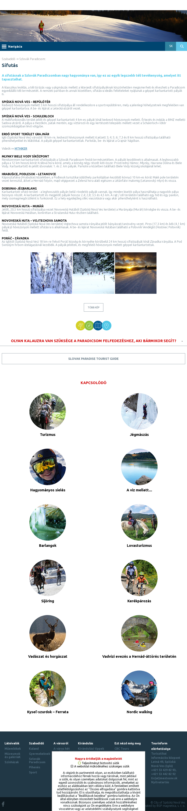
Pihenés (34, 767)
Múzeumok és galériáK (13, 755)
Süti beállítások (126, 777)
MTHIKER (21, 148)
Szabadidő (8, 59)
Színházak (12, 762)
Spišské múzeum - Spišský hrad (127, 755)
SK (171, 46)
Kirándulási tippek (91, 748)
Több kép (94, 307)
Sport (33, 772)
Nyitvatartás (160, 782)
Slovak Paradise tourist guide (93, 358)
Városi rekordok (60, 767)
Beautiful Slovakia (128, 762)
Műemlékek (13, 748)
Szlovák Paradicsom (32, 59)
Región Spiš (123, 772)
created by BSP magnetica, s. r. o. (163, 805)
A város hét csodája (62, 750)
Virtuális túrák (60, 758)
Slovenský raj (124, 767)
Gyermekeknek (39, 753)
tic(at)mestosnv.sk (164, 778)
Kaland (34, 748)
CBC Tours (122, 748)
